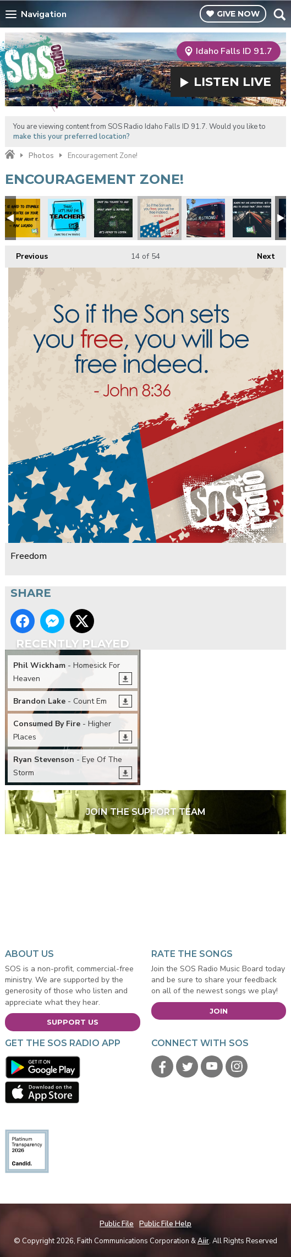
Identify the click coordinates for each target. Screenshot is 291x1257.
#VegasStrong (205, 218)
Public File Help (165, 1224)
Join (219, 1010)
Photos (41, 156)
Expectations (252, 218)
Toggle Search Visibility (279, 14)
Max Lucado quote (21, 218)
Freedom (159, 218)
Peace (113, 218)
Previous (26, 254)
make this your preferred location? (71, 137)
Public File (117, 1224)
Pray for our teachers (67, 218)
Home (10, 155)
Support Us (72, 1021)
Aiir (203, 1241)
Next (260, 254)
